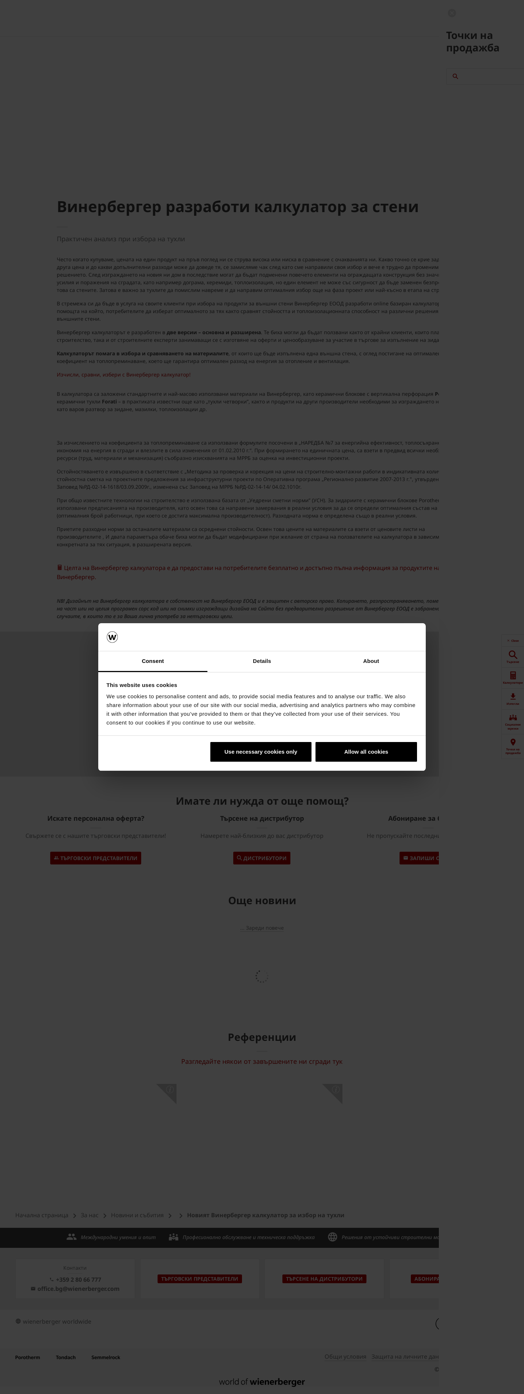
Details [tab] (262, 661)
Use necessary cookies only (261, 752)
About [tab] (371, 661)
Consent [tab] (153, 661)
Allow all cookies (366, 752)
